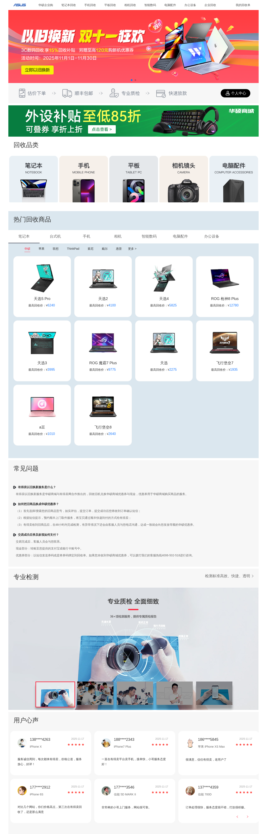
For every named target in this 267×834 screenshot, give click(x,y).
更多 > (132, 248)
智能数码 (150, 5)
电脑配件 (170, 5)
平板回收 (110, 5)
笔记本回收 (68, 5)
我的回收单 (243, 5)
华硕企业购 (45, 5)
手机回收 (90, 5)
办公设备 (190, 5)
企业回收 (210, 5)
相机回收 (130, 5)
